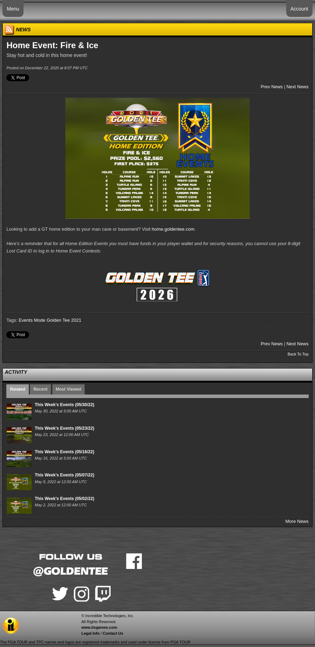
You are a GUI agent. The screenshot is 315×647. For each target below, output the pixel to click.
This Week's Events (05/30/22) (64, 404)
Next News (298, 86)
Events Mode (32, 320)
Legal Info (90, 633)
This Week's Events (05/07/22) (64, 475)
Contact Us (113, 633)
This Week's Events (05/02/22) (64, 498)
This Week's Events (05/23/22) (64, 428)
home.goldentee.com (173, 229)
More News (297, 521)
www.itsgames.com (99, 627)
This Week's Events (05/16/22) (64, 451)
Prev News (272, 86)
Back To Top (298, 354)
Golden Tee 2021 (64, 320)
